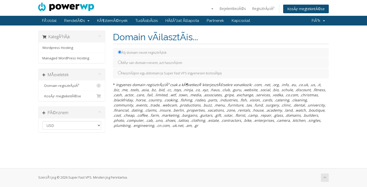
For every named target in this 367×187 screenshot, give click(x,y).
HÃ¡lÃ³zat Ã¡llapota (182, 20)
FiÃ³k (318, 20)
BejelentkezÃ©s (232, 8)
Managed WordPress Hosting (65, 58)
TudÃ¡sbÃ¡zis (146, 20)
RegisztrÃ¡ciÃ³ (263, 8)
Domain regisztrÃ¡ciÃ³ (71, 86)
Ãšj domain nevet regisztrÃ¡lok (142, 52)
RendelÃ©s (76, 20)
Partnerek (215, 20)
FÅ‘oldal (49, 20)
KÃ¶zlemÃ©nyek (112, 20)
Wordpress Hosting (57, 47)
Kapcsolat (241, 20)
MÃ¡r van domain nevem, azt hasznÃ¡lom (150, 62)
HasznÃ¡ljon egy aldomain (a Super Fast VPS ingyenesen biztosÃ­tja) (169, 73)
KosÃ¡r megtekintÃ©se (306, 8)
